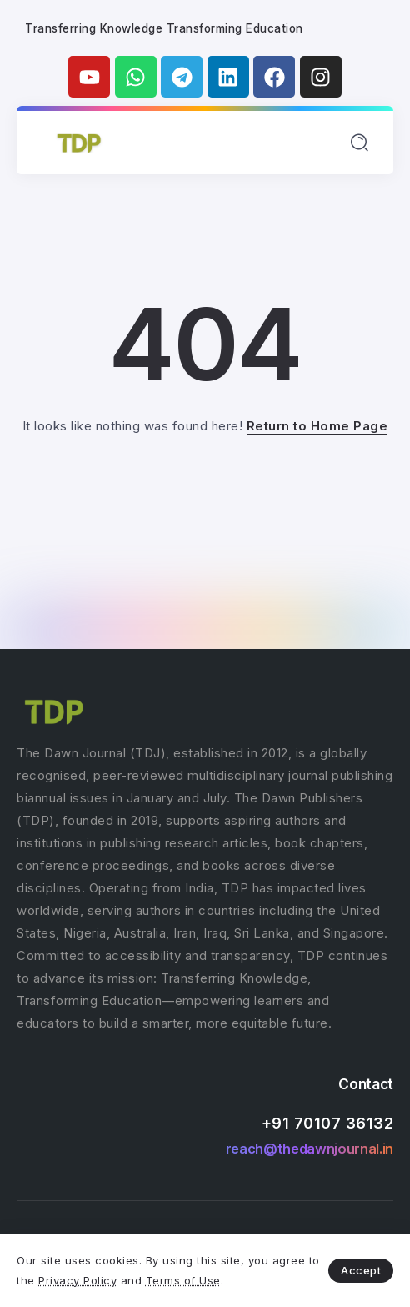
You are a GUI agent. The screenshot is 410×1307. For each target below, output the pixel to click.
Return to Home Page (317, 426)
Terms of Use (183, 1280)
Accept (361, 1270)
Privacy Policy (77, 1280)
